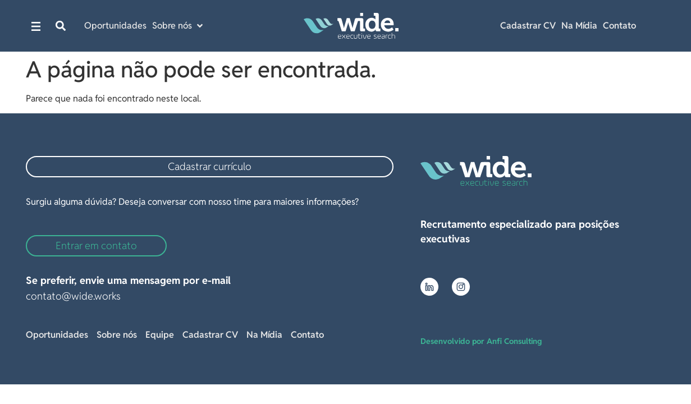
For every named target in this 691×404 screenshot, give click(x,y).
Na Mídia (579, 25)
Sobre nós (117, 335)
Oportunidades (57, 335)
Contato (619, 25)
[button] (61, 26)
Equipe (159, 335)
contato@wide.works (73, 296)
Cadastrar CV (528, 25)
